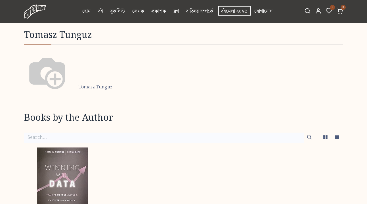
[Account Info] (318, 12)
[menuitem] (86, 12)
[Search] (307, 12)
